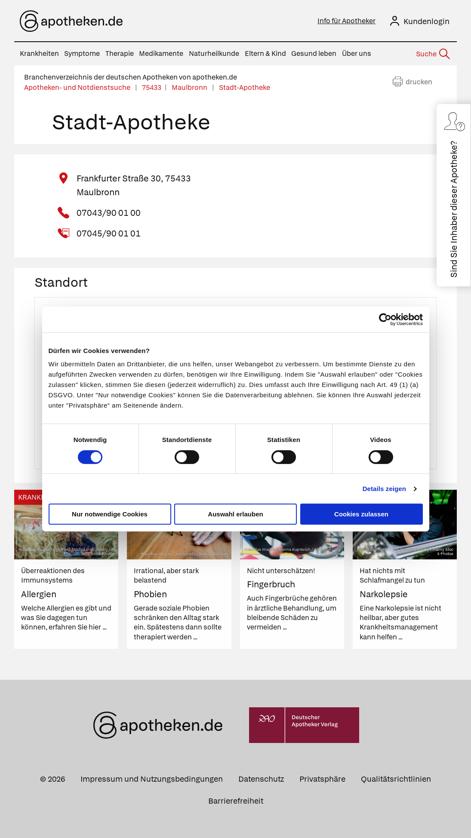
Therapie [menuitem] (119, 53)
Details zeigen (384, 488)
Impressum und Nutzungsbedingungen (151, 779)
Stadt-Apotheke (244, 87)
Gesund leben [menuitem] (313, 53)
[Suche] (432, 54)
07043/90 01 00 (109, 212)
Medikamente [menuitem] (161, 53)
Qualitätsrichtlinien (396, 779)
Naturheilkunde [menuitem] (214, 53)
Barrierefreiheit (235, 801)
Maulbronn (190, 87)
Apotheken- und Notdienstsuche (78, 87)
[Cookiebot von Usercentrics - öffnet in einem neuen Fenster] (385, 319)
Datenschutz (261, 779)
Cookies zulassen (361, 514)
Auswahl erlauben (235, 514)
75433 (151, 87)
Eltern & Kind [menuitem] (265, 53)
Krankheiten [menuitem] (39, 53)
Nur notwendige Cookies (110, 514)
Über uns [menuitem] (356, 53)
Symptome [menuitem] (82, 53)
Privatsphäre (322, 779)
